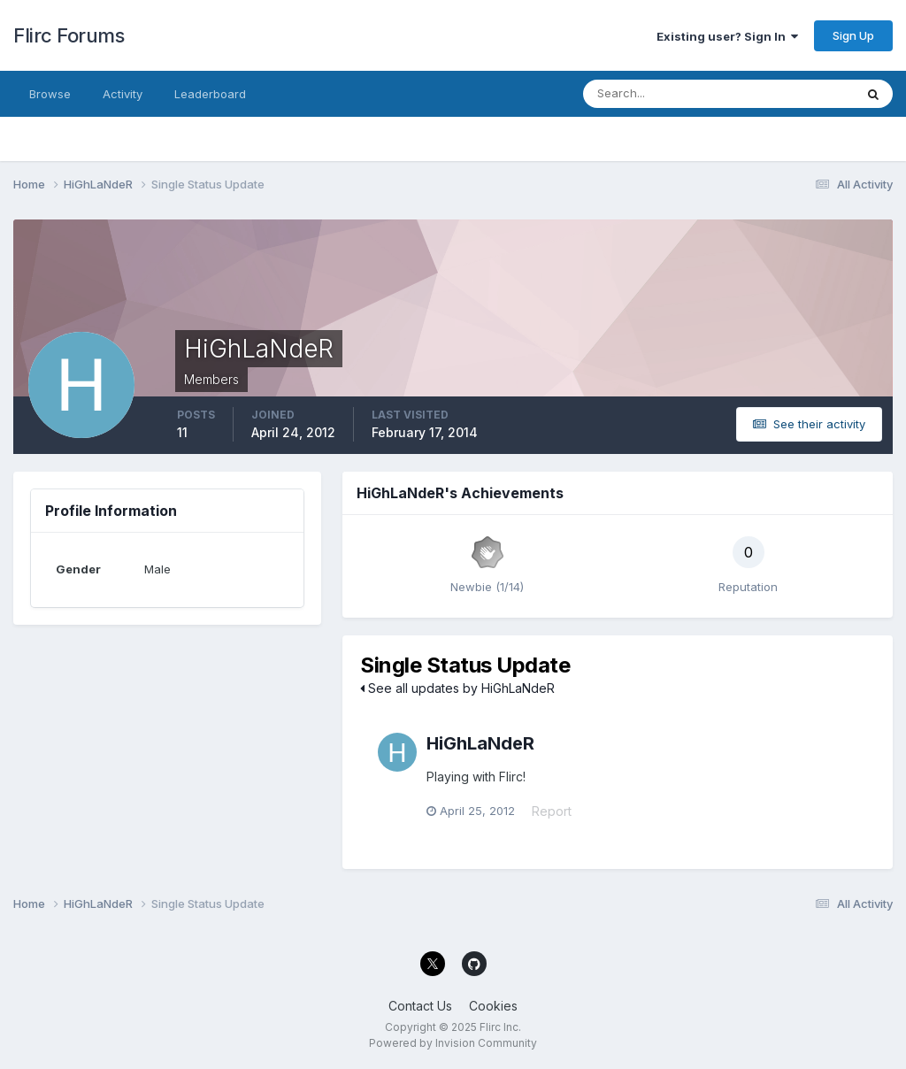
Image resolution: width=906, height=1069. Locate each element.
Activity (122, 94)
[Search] (661, 94)
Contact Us (420, 1005)
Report (552, 811)
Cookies (493, 1005)
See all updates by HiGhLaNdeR (457, 688)
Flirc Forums (68, 35)
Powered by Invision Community (453, 1043)
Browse (50, 94)
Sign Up (853, 35)
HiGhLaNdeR (480, 743)
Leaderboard (210, 94)
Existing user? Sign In (727, 36)
